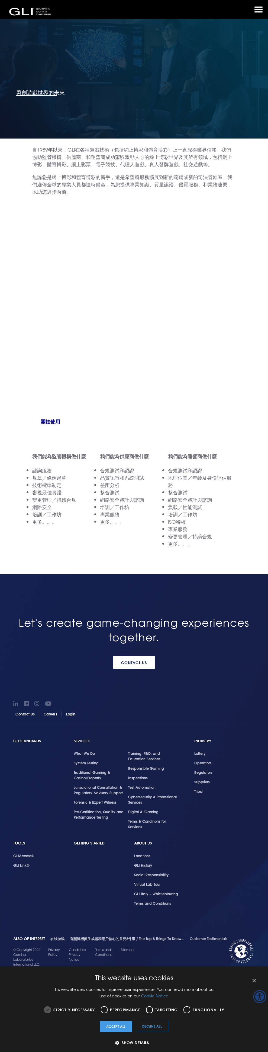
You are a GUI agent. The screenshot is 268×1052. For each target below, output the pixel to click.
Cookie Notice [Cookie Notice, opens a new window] (155, 995)
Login (71, 714)
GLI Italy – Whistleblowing (156, 893)
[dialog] (134, 1009)
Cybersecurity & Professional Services (152, 799)
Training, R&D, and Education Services (144, 755)
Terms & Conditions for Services (147, 823)
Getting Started (89, 843)
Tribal (198, 791)
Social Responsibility (151, 874)
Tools (19, 843)
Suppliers (202, 781)
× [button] (254, 981)
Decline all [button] (152, 1026)
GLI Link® (21, 865)
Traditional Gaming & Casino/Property (92, 775)
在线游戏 (57, 938)
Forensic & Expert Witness (95, 802)
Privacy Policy (54, 952)
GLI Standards (27, 741)
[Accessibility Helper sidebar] (259, 996)
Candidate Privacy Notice (77, 954)
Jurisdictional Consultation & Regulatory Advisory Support (98, 789)
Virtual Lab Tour (147, 884)
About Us (143, 843)
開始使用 (50, 422)
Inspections (138, 777)
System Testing (86, 762)
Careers (50, 714)
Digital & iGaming (143, 811)
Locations (142, 855)
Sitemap (127, 949)
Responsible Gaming (146, 768)
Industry (202, 741)
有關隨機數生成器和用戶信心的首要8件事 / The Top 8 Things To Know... (127, 938)
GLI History (143, 865)
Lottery (200, 753)
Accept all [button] (115, 1026)
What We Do (84, 753)
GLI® (31, 12)
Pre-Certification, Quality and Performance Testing (99, 814)
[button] (134, 1042)
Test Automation (142, 787)
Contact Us (134, 662)
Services (82, 741)
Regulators (203, 772)
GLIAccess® (23, 855)
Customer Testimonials (208, 938)
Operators (202, 762)
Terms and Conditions (152, 903)
